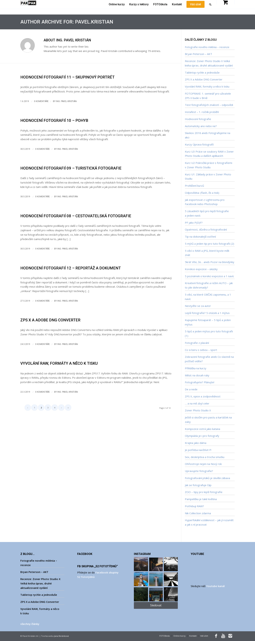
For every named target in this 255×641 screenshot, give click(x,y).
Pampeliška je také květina (201, 499)
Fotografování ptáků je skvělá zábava (207, 478)
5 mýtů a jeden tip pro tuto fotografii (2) (209, 243)
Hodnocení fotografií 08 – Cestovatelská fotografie (75, 216)
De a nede (191, 389)
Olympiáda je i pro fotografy (202, 436)
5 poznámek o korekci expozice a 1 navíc (209, 276)
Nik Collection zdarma (198, 513)
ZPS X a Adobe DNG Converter (50, 320)
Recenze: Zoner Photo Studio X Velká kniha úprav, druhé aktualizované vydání (40, 583)
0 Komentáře (41, 101)
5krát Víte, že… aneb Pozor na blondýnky (209, 262)
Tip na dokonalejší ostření (200, 236)
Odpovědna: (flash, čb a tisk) (202, 192)
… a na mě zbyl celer (197, 403)
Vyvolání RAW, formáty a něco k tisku (59, 363)
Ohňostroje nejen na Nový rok (203, 464)
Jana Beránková (61, 636)
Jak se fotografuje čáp (198, 485)
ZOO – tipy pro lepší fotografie (203, 492)
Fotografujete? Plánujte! (199, 382)
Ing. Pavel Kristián (66, 101)
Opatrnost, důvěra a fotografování (206, 229)
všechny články (29, 624)
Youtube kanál (215, 586)
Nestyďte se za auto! (198, 306)
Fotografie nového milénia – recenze (207, 47)
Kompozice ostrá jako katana (202, 429)
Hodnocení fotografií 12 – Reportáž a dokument (70, 268)
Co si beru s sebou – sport (201, 350)
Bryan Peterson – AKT (198, 54)
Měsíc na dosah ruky (197, 375)
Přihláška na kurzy (195, 368)
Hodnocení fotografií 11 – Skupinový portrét (67, 77)
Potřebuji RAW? (194, 506)
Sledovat (156, 605)
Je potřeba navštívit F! (198, 450)
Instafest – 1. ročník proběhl (202, 112)
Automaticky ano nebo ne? (201, 126)
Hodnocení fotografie (198, 119)
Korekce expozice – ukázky (201, 269)
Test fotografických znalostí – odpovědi (209, 105)
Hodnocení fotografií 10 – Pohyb (54, 120)
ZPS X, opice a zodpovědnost (202, 396)
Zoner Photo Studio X (198, 410)
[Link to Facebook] (216, 635)
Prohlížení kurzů (194, 185)
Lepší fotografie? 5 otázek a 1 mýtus (207, 313)
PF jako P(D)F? (194, 222)
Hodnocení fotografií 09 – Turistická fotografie (70, 168)
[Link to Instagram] (230, 635)
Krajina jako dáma (195, 443)
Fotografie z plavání (197, 343)
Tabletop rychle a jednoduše (202, 72)
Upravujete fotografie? (199, 471)
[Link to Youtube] (223, 635)
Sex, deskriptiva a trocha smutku (204, 457)
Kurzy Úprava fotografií (199, 144)
